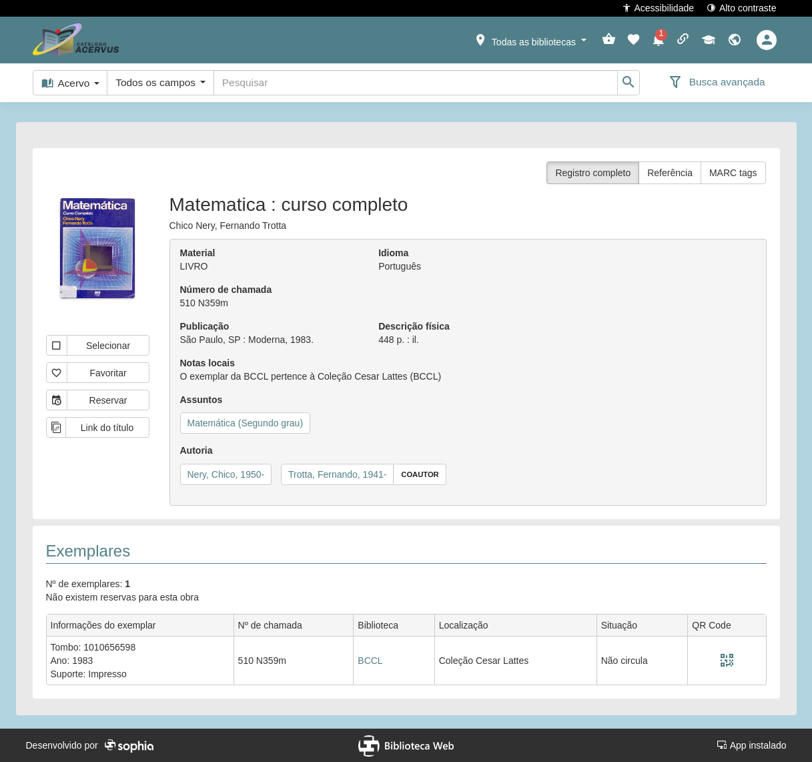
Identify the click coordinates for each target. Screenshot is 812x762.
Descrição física (414, 326)
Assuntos (201, 399)
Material (198, 253)
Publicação (205, 326)
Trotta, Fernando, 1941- (337, 474)
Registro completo (593, 172)
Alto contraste (742, 8)
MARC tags (733, 172)
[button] (530, 39)
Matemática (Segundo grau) (245, 423)
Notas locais (207, 363)
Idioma (393, 253)
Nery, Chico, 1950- (226, 474)
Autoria (196, 450)
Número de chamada (226, 289)
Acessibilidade (658, 8)
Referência (670, 172)
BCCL (370, 660)
